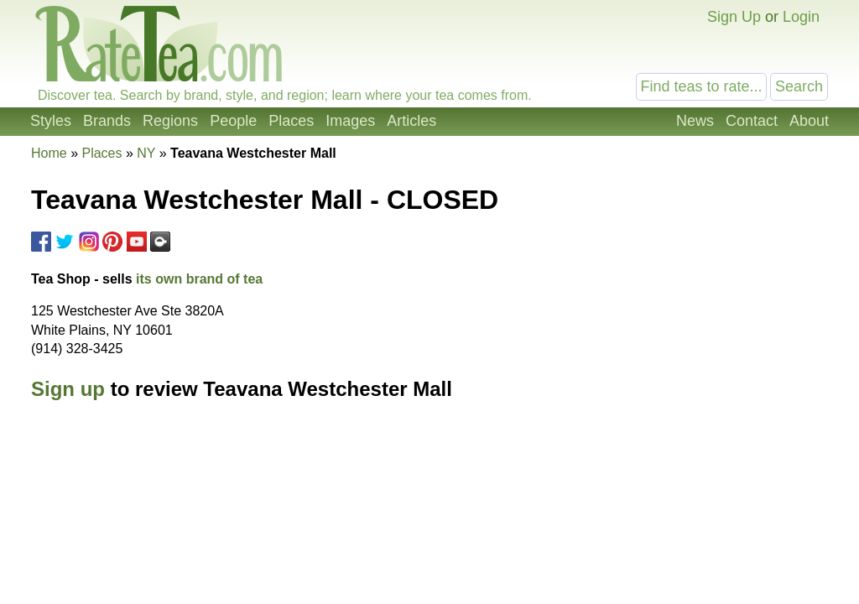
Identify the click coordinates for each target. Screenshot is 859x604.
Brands (107, 120)
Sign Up (734, 16)
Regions (170, 120)
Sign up (68, 389)
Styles (50, 120)
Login (801, 16)
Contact (752, 120)
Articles (411, 120)
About (809, 120)
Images (350, 120)
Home (49, 153)
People (233, 120)
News (695, 120)
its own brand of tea (199, 279)
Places (291, 120)
